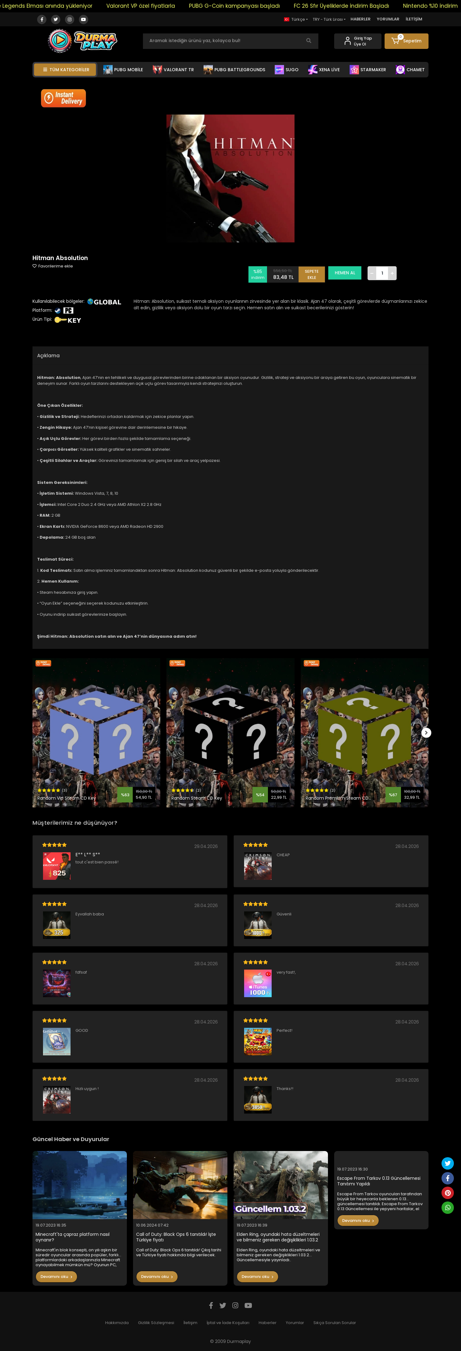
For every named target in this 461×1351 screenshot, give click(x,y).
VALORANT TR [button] (173, 69)
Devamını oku (56, 1276)
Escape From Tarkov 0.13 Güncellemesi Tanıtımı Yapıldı (378, 1181)
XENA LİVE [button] (324, 69)
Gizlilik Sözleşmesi (156, 1323)
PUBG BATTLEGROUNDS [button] (234, 69)
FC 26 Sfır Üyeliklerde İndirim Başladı (355, 6)
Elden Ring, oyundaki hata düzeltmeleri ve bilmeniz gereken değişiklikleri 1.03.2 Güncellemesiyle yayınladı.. (278, 1237)
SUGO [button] (287, 69)
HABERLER (361, 19)
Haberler (268, 1323)
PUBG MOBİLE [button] (123, 69)
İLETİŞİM (414, 19)
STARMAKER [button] (368, 69)
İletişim (190, 1323)
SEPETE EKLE (314, 273)
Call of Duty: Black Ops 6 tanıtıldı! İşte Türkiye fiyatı (176, 1237)
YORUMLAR (388, 19)
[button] (407, 41)
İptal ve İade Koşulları (228, 1323)
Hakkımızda (117, 1323)
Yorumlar (295, 1323)
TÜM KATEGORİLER (66, 70)
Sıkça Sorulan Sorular (334, 1323)
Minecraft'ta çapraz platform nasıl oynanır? (73, 1237)
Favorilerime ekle (52, 266)
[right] (428, 733)
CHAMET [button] (410, 69)
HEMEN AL (347, 273)
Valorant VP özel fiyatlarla (154, 6)
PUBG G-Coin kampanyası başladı (248, 6)
